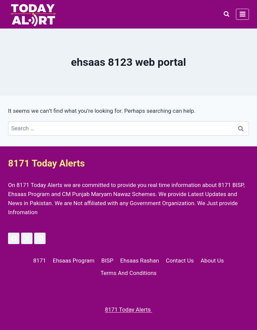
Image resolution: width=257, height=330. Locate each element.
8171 (39, 260)
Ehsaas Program (73, 260)
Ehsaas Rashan (139, 260)
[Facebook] (13, 238)
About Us (212, 260)
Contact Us (180, 260)
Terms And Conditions (129, 273)
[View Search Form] (226, 14)
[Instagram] (40, 238)
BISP (107, 260)
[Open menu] (242, 14)
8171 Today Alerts (128, 309)
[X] (27, 238)
